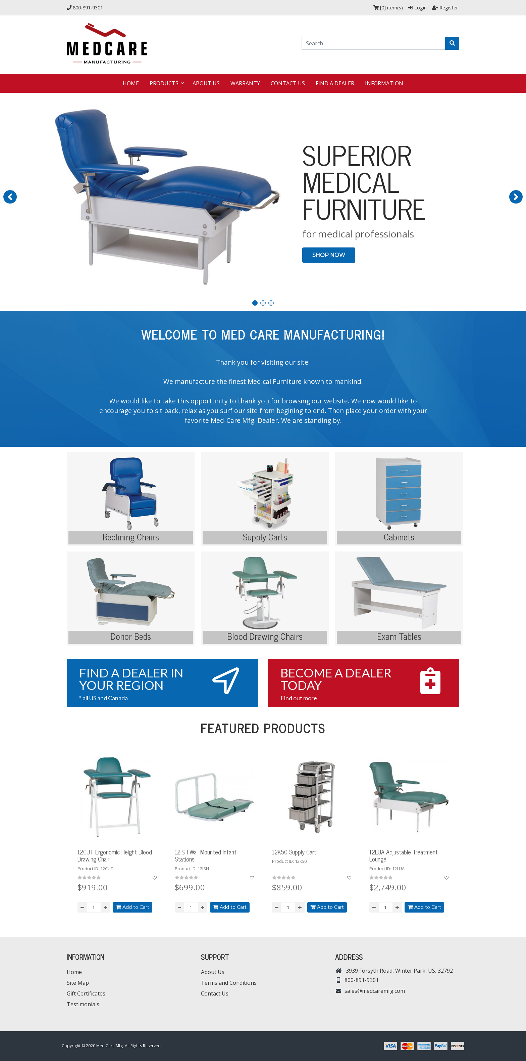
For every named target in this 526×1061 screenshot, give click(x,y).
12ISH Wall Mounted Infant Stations (205, 855)
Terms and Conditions (229, 982)
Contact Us (288, 83)
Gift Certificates (86, 993)
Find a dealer (335, 83)
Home (131, 83)
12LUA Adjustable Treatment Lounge (403, 855)
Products (165, 83)
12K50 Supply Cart (294, 852)
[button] (10, 197)
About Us (206, 83)
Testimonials (83, 1004)
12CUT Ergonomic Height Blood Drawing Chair (114, 855)
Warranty (245, 83)
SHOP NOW (328, 255)
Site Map (78, 982)
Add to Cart (132, 907)
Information (384, 83)
